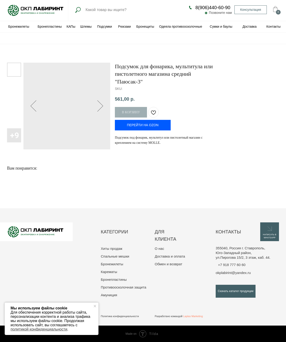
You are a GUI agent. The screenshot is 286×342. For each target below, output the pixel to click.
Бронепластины (114, 279)
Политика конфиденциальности (120, 316)
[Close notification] (95, 306)
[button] (250, 9)
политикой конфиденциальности (39, 329)
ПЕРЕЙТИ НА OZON (142, 125)
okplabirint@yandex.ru (233, 273)
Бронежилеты (112, 264)
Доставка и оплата (170, 256)
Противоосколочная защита (123, 287)
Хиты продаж (111, 249)
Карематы (109, 272)
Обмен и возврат (168, 264)
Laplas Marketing (193, 316)
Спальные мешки (115, 256)
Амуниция (109, 295)
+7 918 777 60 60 (231, 265)
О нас (159, 249)
